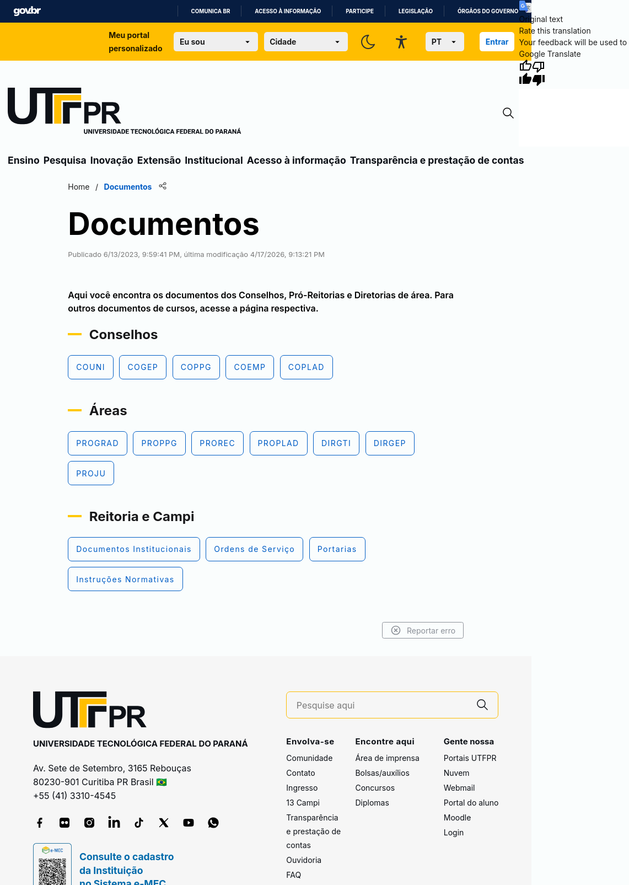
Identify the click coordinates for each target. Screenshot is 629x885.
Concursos (375, 787)
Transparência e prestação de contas (437, 160)
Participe (360, 11)
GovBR (27, 11)
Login (454, 832)
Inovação (111, 160)
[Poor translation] (538, 73)
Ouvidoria (303, 860)
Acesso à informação (288, 11)
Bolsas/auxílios (382, 772)
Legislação (416, 11)
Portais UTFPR (470, 758)
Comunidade (309, 758)
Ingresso (302, 787)
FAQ (293, 874)
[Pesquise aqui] (382, 705)
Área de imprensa (387, 758)
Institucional (214, 160)
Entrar (497, 41)
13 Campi (303, 802)
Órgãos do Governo (488, 11)
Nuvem (457, 772)
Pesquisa (65, 160)
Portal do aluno (471, 802)
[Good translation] (525, 73)
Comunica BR (210, 11)
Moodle (457, 817)
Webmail (459, 787)
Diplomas (372, 802)
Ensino (24, 160)
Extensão (159, 160)
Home (78, 186)
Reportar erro (423, 630)
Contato (300, 772)
